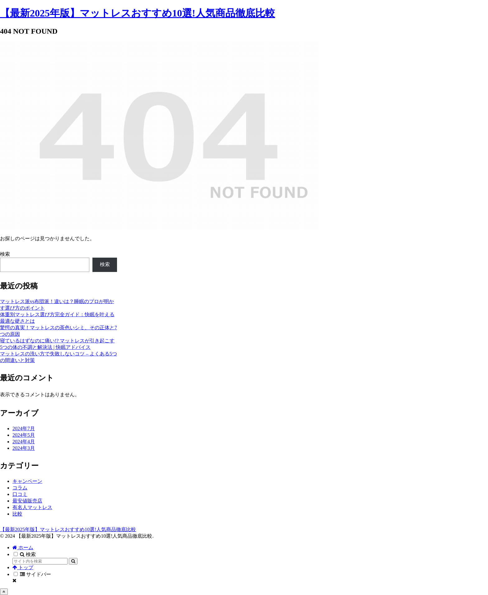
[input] (40, 561)
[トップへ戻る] (4, 591)
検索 (5, 254)
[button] (73, 561)
